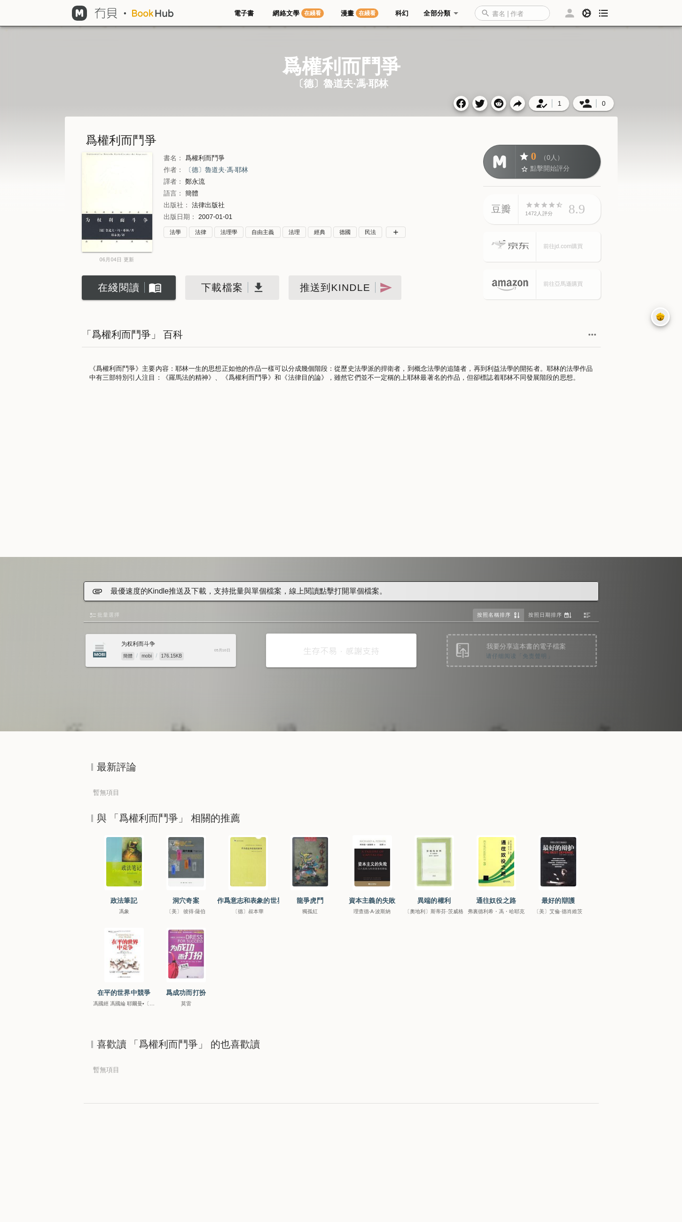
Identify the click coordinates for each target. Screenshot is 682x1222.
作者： (173, 169)
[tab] (246, 13)
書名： (173, 158)
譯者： (173, 181)
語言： (173, 193)
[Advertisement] (341, 470)
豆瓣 (501, 209)
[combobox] (512, 13)
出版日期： (180, 216)
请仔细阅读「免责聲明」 (520, 656)
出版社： (177, 205)
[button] (517, 13)
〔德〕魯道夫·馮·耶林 (217, 169)
